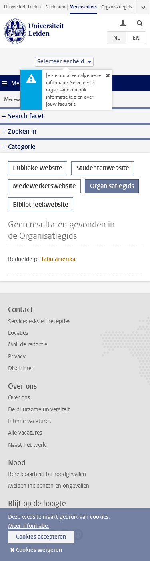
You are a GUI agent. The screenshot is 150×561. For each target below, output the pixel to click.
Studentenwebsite (102, 168)
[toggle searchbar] (139, 22)
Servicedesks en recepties (39, 321)
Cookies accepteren (41, 537)
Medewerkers (83, 7)
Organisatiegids (116, 7)
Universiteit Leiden (22, 7)
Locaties (18, 333)
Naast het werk (27, 445)
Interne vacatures (29, 421)
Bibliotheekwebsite (40, 204)
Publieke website (37, 168)
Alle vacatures (25, 433)
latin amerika (58, 259)
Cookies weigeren (39, 550)
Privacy (17, 356)
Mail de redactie (27, 344)
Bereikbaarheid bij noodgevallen (47, 474)
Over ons (19, 397)
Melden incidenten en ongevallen (48, 486)
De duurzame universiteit (39, 409)
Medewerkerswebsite (44, 186)
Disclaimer (20, 368)
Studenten (55, 7)
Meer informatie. (28, 526)
